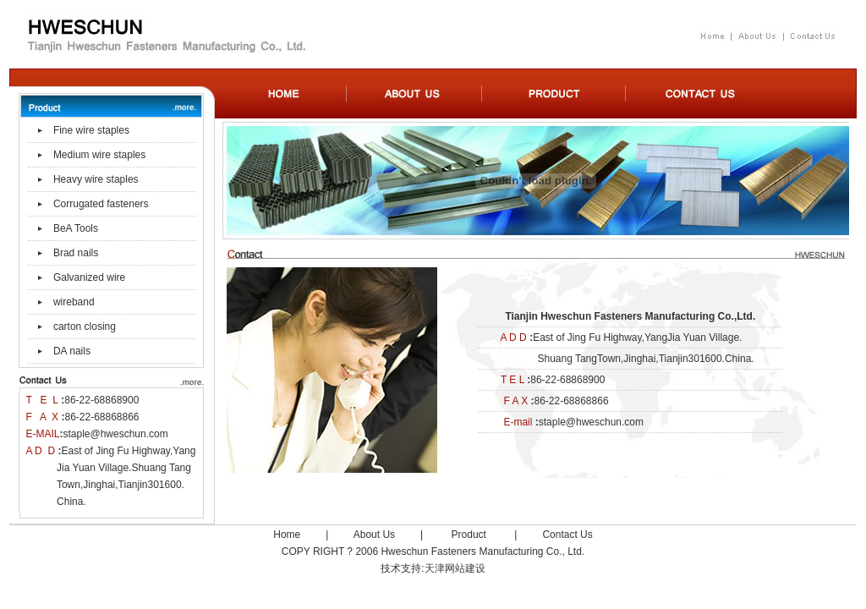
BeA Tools (75, 228)
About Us (374, 534)
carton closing (84, 326)
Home (286, 534)
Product (469, 534)
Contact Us (567, 534)
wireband (74, 302)
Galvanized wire (89, 277)
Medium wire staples (99, 155)
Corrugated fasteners (101, 204)
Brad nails (75, 253)
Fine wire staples (91, 130)
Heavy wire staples (96, 179)
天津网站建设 (455, 568)
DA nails (71, 351)
